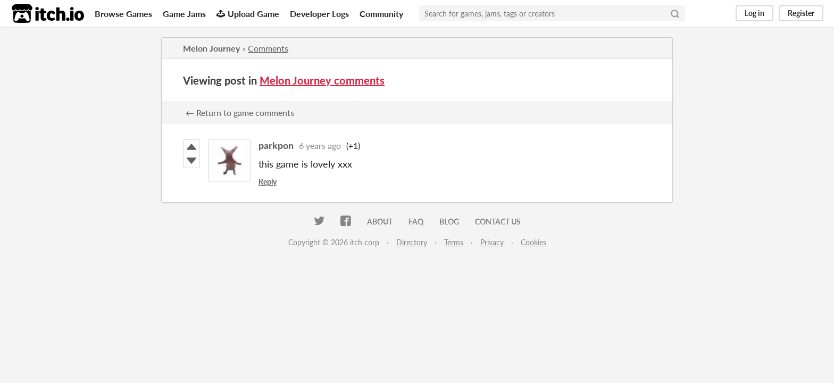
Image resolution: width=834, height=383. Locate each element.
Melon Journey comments (322, 80)
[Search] (675, 13)
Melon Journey (211, 48)
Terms (453, 242)
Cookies (533, 242)
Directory (411, 242)
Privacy (492, 242)
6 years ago (320, 145)
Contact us (498, 221)
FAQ (415, 221)
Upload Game (247, 14)
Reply (267, 181)
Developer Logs (319, 14)
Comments (268, 48)
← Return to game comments (240, 112)
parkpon (276, 145)
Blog (449, 221)
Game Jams (184, 14)
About (380, 221)
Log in (754, 13)
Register (801, 13)
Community (381, 14)
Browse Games (123, 14)
